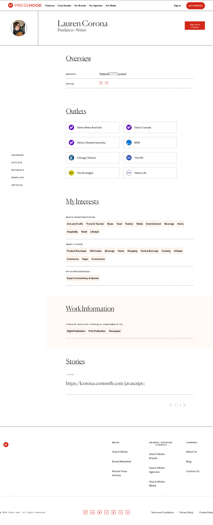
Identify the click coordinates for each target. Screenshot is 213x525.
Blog (188, 461)
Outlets (16, 162)
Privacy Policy (186, 512)
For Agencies (95, 5)
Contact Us (192, 471)
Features (49, 5)
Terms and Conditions (162, 512)
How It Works (120, 451)
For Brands (80, 5)
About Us (191, 451)
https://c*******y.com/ (113, 74)
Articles (17, 185)
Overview (17, 155)
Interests (17, 170)
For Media (111, 5)
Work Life (17, 177)
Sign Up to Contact (195, 25)
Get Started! (196, 6)
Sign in (177, 5)
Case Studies (64, 5)
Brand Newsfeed (121, 461)
